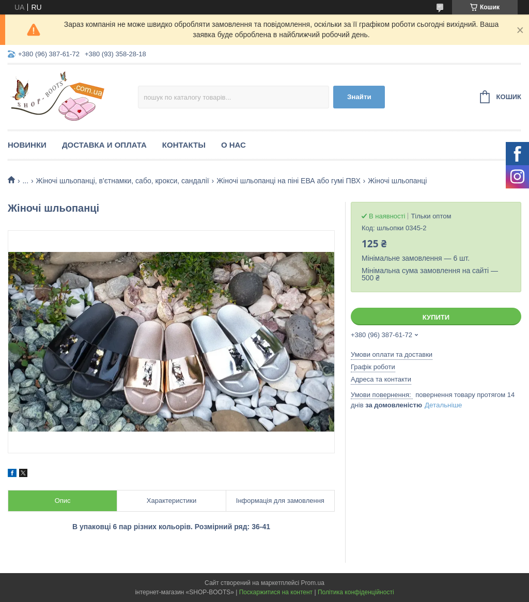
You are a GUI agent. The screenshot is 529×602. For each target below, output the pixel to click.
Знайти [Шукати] (359, 97)
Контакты (184, 145)
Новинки (27, 145)
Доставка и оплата (104, 145)
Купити (436, 317)
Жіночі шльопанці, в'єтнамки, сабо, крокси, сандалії (122, 181)
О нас (233, 145)
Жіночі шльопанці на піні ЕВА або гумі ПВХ (288, 181)
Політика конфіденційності (356, 592)
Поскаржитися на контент (276, 592)
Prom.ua (312, 583)
